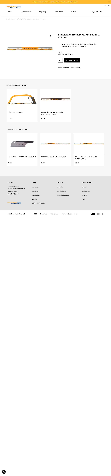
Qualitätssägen (86, 191)
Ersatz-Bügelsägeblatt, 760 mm (53, 156)
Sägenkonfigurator (62, 191)
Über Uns (84, 187)
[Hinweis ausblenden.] (109, 2)
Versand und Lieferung (63, 195)
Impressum (43, 214)
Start (8, 19)
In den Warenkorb (72, 60)
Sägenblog (60, 187)
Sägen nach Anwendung (38, 203)
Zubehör (12, 19)
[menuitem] (105, 6)
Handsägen (35, 191)
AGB (83, 199)
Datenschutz (54, 214)
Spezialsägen (36, 195)
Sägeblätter (19, 19)
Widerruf (84, 195)
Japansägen (35, 187)
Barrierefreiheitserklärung (69, 214)
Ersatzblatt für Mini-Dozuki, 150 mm (22, 156)
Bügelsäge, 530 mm (15, 112)
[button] (50, 36)
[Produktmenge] (60, 60)
